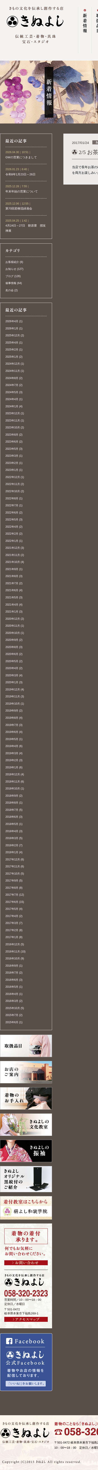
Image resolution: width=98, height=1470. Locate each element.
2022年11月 (12, 484)
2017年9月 (11, 880)
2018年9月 (11, 795)
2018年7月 (11, 809)
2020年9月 (11, 639)
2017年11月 (12, 866)
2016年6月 (11, 979)
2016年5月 (11, 986)
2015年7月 (11, 1015)
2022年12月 (12, 477)
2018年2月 (11, 845)
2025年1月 (11, 356)
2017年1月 (11, 937)
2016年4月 (11, 994)
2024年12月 (12, 363)
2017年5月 (11, 908)
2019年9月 (11, 710)
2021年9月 (11, 569)
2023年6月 (11, 441)
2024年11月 (12, 370)
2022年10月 (12, 491)
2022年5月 (11, 519)
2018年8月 (11, 802)
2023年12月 (12, 413)
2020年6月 (11, 654)
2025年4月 (11, 342)
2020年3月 (11, 675)
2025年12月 (12, 335)
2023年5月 (11, 448)
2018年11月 (12, 781)
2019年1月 (11, 767)
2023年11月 (12, 420)
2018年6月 (11, 816)
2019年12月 (12, 689)
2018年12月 (12, 774)
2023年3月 (11, 455)
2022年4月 (11, 526)
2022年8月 (11, 498)
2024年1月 (11, 406)
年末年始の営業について (21, 191)
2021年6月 (11, 590)
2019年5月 (11, 739)
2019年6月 (11, 732)
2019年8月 (11, 717)
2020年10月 (12, 633)
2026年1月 (11, 328)
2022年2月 (11, 533)
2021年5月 (11, 597)
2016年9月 (11, 965)
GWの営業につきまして (21, 157)
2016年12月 (12, 944)
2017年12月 (12, 859)
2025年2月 (11, 349)
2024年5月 (11, 392)
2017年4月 (11, 916)
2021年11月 (12, 555)
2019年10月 (12, 703)
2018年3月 (11, 838)
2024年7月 (11, 385)
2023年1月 (11, 470)
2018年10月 (12, 788)
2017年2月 (11, 930)
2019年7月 (11, 725)
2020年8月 (11, 647)
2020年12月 (12, 618)
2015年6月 (11, 1022)
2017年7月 (11, 894)
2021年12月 (12, 547)
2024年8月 (11, 378)
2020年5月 (11, 661)
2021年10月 (12, 562)
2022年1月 (11, 540)
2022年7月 (11, 505)
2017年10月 (12, 873)
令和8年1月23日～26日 (20, 174)
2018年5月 (11, 824)
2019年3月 (11, 753)
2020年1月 (11, 682)
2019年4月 (11, 746)
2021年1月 (11, 611)
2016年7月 (11, 972)
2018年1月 (11, 852)
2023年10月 (12, 427)
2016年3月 (11, 1001)
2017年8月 (11, 887)
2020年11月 (12, 625)
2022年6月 (11, 512)
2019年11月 (12, 696)
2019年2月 (11, 760)
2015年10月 (12, 1008)
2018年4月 (11, 831)
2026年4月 (11, 321)
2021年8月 (11, 576)
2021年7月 (11, 583)
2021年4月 (11, 604)
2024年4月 (11, 399)
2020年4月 (11, 668)
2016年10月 (12, 958)
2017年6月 (11, 902)
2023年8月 (11, 434)
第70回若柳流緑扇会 (18, 208)
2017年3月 (11, 923)
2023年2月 (11, 463)
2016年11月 (12, 951)
